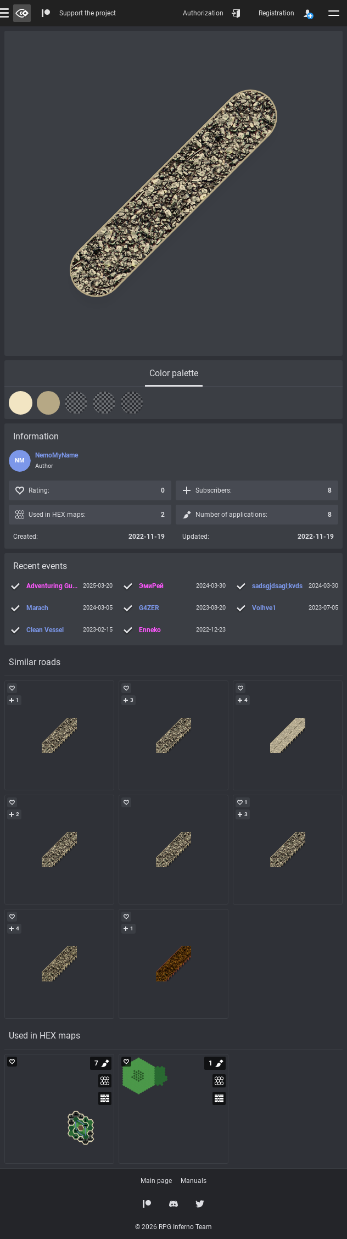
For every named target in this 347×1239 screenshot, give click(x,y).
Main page (156, 1180)
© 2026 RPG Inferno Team (173, 1227)
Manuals (193, 1180)
